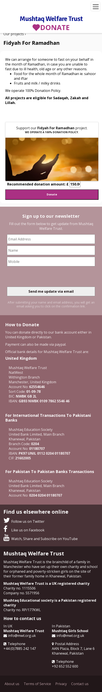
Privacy (61, 683)
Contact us (80, 683)
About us (12, 683)
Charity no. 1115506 (19, 588)
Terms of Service (37, 683)
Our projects (13, 34)
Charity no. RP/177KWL (22, 609)
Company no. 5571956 (21, 593)
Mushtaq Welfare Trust (51, 18)
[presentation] (40, 276)
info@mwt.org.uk (22, 635)
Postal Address (67, 643)
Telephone (16, 643)
